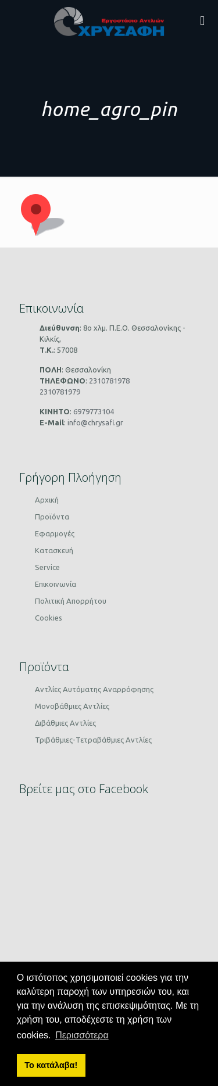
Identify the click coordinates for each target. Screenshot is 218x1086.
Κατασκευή (54, 550)
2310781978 (108, 381)
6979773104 (93, 411)
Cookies (48, 618)
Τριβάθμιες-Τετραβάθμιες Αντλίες (93, 740)
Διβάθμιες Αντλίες (65, 723)
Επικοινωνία (55, 584)
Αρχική (47, 500)
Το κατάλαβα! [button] (50, 1065)
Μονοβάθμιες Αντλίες (72, 706)
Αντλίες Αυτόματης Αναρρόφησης (94, 689)
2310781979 (60, 392)
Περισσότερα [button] (82, 1035)
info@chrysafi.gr (94, 422)
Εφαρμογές (54, 533)
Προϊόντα (52, 516)
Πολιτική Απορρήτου (70, 601)
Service (47, 567)
